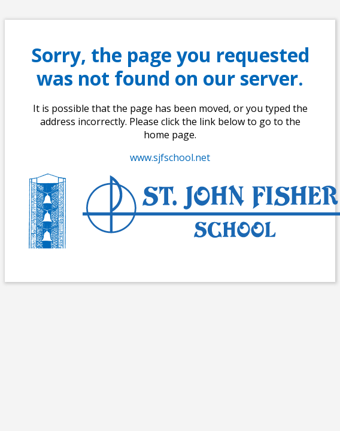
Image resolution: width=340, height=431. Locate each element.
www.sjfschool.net (170, 157)
